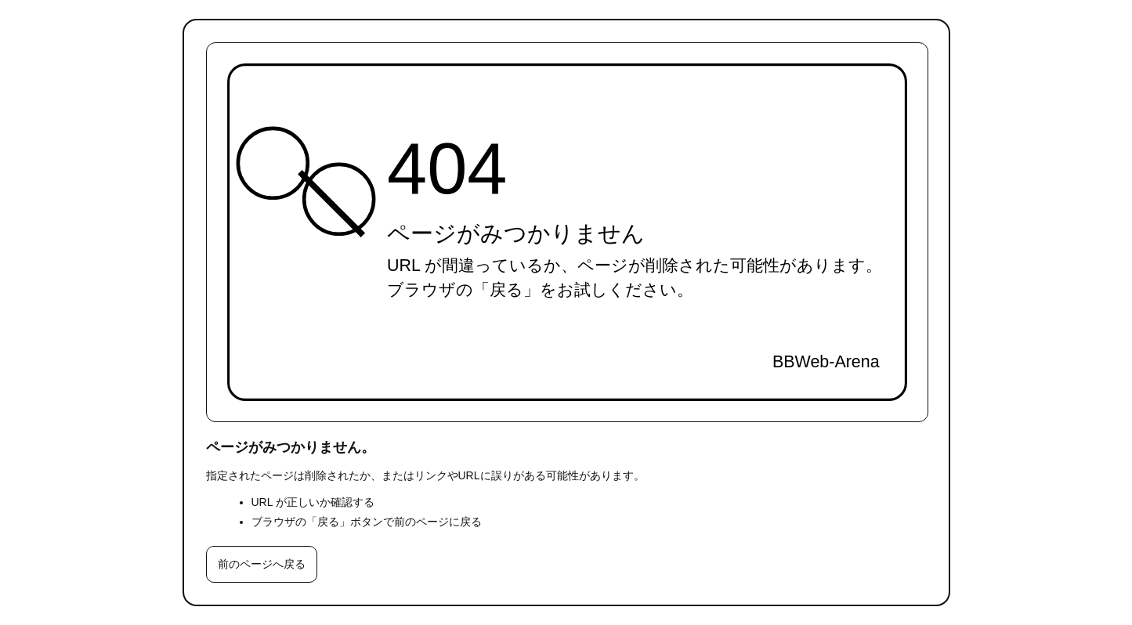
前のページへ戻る (262, 564)
